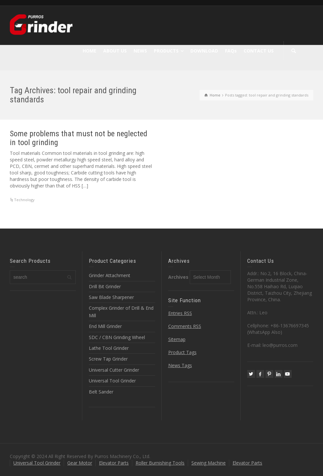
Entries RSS (180, 313)
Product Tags (182, 352)
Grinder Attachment (109, 275)
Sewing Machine (208, 463)
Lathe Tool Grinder (109, 348)
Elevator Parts (114, 463)
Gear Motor (79, 463)
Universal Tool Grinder (112, 381)
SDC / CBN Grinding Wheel (117, 337)
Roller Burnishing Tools (160, 463)
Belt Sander (101, 392)
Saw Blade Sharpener (111, 297)
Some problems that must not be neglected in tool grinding (78, 138)
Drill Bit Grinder (105, 286)
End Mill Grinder (105, 326)
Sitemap (177, 339)
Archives (178, 277)
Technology (24, 199)
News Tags (180, 365)
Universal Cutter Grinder (114, 370)
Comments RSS (184, 326)
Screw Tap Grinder (108, 359)
